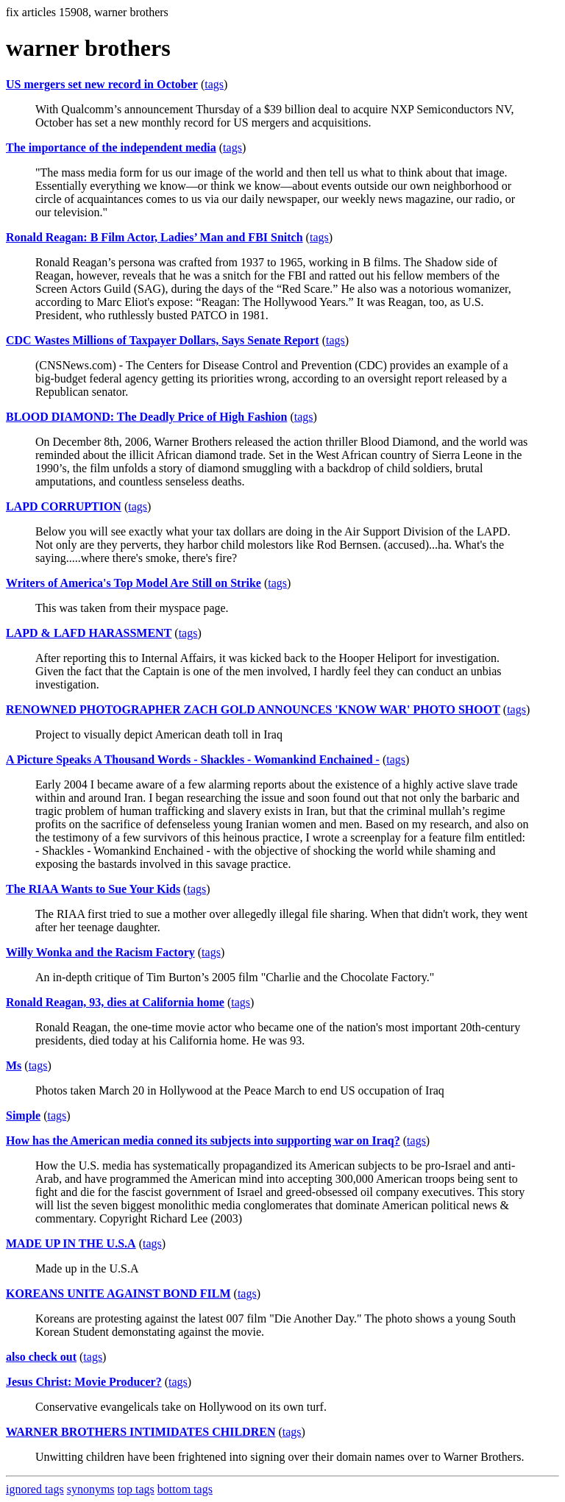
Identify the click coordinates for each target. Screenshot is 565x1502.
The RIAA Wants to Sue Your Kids (93, 889)
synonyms (91, 1489)
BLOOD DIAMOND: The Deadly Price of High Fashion (146, 416)
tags (214, 84)
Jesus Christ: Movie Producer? (84, 1381)
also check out (41, 1356)
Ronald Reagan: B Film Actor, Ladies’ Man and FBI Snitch (154, 237)
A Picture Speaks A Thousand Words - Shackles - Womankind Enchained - (193, 759)
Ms (13, 1065)
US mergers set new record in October (102, 84)
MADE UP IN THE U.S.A (71, 1243)
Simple (23, 1115)
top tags (136, 1489)
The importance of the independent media (111, 147)
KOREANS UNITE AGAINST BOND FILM (118, 1293)
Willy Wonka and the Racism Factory (100, 952)
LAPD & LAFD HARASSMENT (88, 633)
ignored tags (35, 1489)
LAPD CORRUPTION (63, 506)
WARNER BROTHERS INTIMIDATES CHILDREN (140, 1432)
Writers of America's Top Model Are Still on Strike (133, 583)
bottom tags (185, 1489)
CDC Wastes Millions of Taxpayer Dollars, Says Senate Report (162, 340)
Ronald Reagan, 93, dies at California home (115, 1002)
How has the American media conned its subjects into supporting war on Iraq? (203, 1140)
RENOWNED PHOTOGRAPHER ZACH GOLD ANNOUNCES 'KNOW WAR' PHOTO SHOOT (253, 709)
